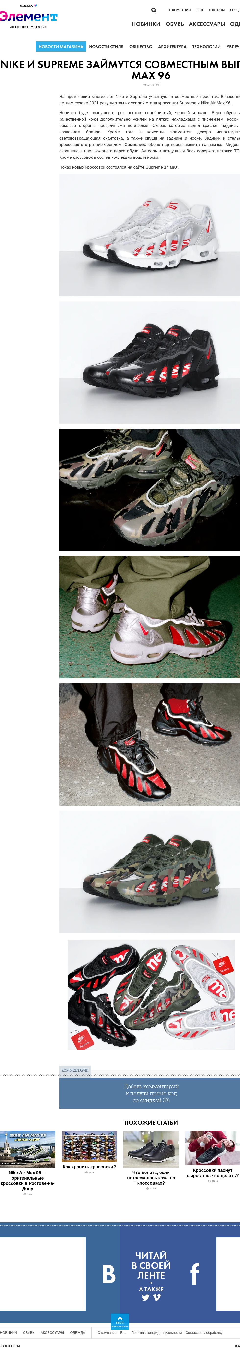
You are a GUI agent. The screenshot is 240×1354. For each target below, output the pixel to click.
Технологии (206, 46)
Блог (200, 10)
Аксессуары (52, 1332)
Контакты (216, 10)
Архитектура (172, 46)
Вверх (120, 1322)
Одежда (77, 1332)
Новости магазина (61, 46)
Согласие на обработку (204, 1332)
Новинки (8, 1332)
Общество (140, 46)
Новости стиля (106, 46)
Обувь (29, 1332)
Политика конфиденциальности (156, 1332)
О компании (180, 10)
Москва (29, 6)
